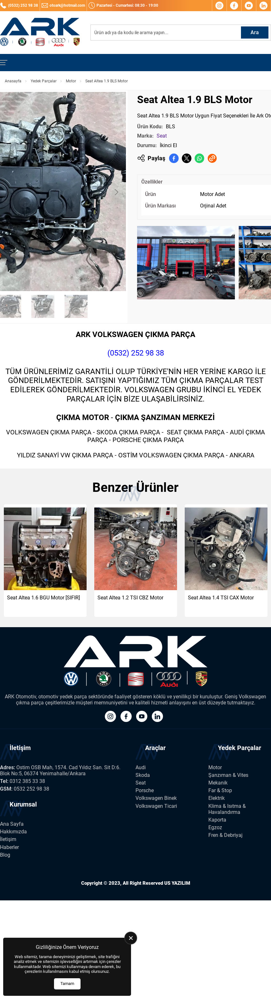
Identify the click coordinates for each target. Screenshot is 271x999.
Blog (5, 855)
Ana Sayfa (12, 824)
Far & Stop (220, 790)
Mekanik (218, 783)
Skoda (143, 775)
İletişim (8, 839)
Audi (141, 767)
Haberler (9, 847)
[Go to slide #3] (42, 306)
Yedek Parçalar (44, 81)
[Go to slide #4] (76, 306)
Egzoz (215, 827)
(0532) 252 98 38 (135, 353)
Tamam (67, 983)
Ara (255, 32)
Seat (162, 136)
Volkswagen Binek (156, 798)
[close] (130, 938)
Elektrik (216, 798)
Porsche (145, 790)
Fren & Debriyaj (225, 835)
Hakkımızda (13, 832)
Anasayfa (13, 81)
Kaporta (217, 820)
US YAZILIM (177, 883)
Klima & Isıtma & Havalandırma (227, 809)
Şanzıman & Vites (228, 775)
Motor (71, 81)
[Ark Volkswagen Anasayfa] (40, 32)
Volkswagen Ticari (156, 806)
